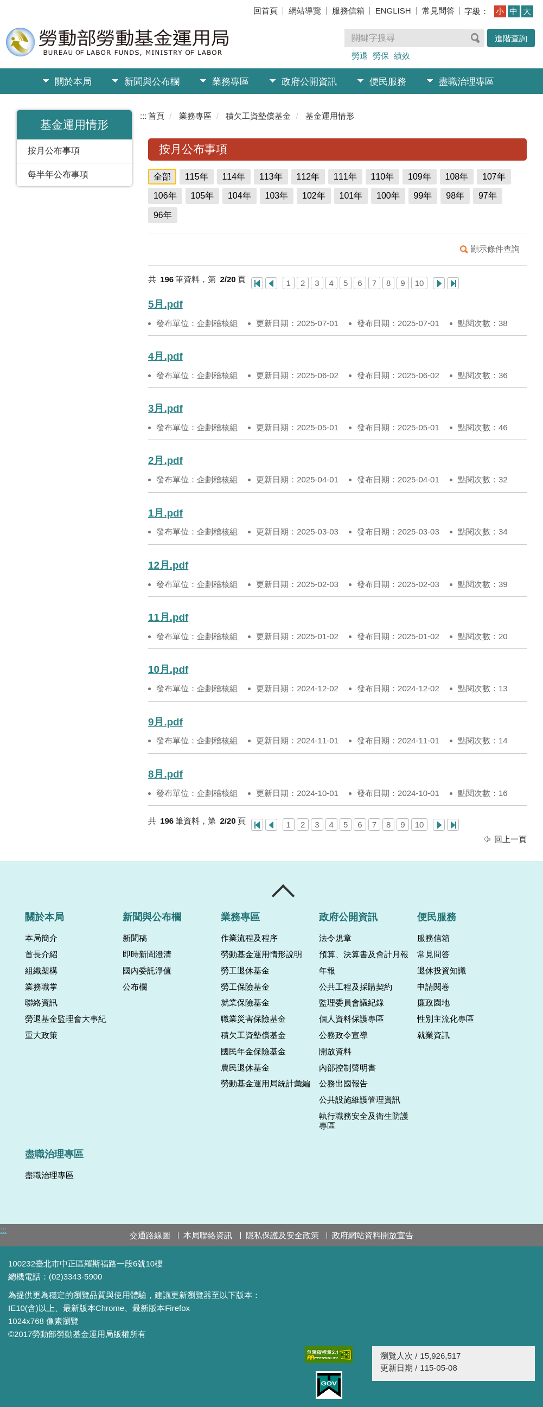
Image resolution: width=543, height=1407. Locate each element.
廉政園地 (433, 1002)
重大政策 (41, 1035)
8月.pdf (165, 774)
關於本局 (73, 82)
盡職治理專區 (466, 82)
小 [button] (500, 11)
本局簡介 (41, 938)
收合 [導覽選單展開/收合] (283, 891)
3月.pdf (165, 408)
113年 (271, 176)
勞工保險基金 (245, 987)
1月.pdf (165, 513)
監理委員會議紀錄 (351, 1002)
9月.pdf (165, 722)
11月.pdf (168, 617)
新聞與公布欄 (152, 82)
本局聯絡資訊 (207, 1235)
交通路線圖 (150, 1235)
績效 (402, 55)
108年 (457, 176)
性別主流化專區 (445, 1019)
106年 (165, 195)
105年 (202, 195)
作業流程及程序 (249, 938)
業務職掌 (41, 987)
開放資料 (335, 1051)
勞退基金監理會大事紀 (65, 1019)
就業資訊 (433, 1035)
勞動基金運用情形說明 (261, 954)
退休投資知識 (441, 970)
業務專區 (230, 82)
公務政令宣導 (343, 1035)
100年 (388, 195)
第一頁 (257, 283)
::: (143, 115)
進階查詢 (511, 38)
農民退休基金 (245, 1068)
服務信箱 (348, 10)
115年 (196, 176)
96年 (163, 215)
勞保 (381, 55)
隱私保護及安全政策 (282, 1235)
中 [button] (513, 11)
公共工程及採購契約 (355, 987)
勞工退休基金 (245, 970)
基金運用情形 (329, 115)
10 (419, 283)
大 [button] (527, 11)
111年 (345, 176)
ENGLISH (393, 10)
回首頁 (265, 10)
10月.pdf (168, 669)
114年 (234, 176)
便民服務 (387, 82)
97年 (487, 195)
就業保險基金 (245, 1002)
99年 (423, 195)
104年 (239, 195)
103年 (277, 195)
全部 (162, 176)
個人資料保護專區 (351, 1019)
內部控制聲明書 (347, 1068)
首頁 (156, 115)
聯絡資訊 (41, 1002)
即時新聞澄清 (147, 954)
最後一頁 (453, 283)
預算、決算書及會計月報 (363, 954)
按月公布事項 (54, 150)
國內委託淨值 (147, 970)
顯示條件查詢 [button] (495, 248)
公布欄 (135, 987)
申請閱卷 (433, 987)
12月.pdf (168, 565)
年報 (327, 970)
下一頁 (439, 283)
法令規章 (335, 938)
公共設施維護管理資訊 (359, 1100)
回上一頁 (510, 839)
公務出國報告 (343, 1083)
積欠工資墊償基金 (258, 115)
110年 (382, 176)
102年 (313, 195)
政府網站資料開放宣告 (372, 1235)
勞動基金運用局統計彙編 (265, 1083)
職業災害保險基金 (253, 1019)
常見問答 (438, 10)
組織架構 (41, 970)
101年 (351, 195)
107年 (494, 176)
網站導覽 (305, 10)
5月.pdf (165, 304)
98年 (455, 195)
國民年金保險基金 (253, 1051)
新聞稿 (135, 938)
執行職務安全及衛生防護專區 (363, 1121)
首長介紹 (41, 954)
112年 (308, 176)
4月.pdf (165, 356)
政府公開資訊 (309, 82)
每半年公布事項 (58, 174)
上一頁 (271, 283)
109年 (419, 176)
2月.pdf (165, 460)
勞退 (360, 55)
